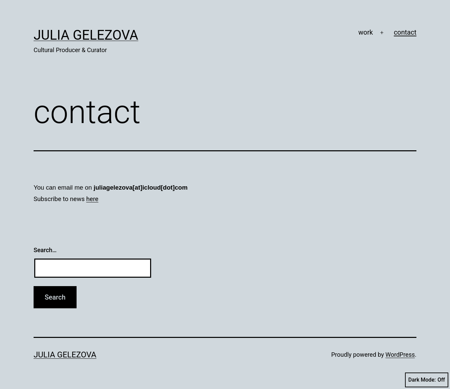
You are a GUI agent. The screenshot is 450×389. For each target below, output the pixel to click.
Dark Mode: (426, 380)
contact (405, 32)
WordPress (400, 354)
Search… (45, 250)
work (365, 32)
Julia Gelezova (86, 35)
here (92, 199)
